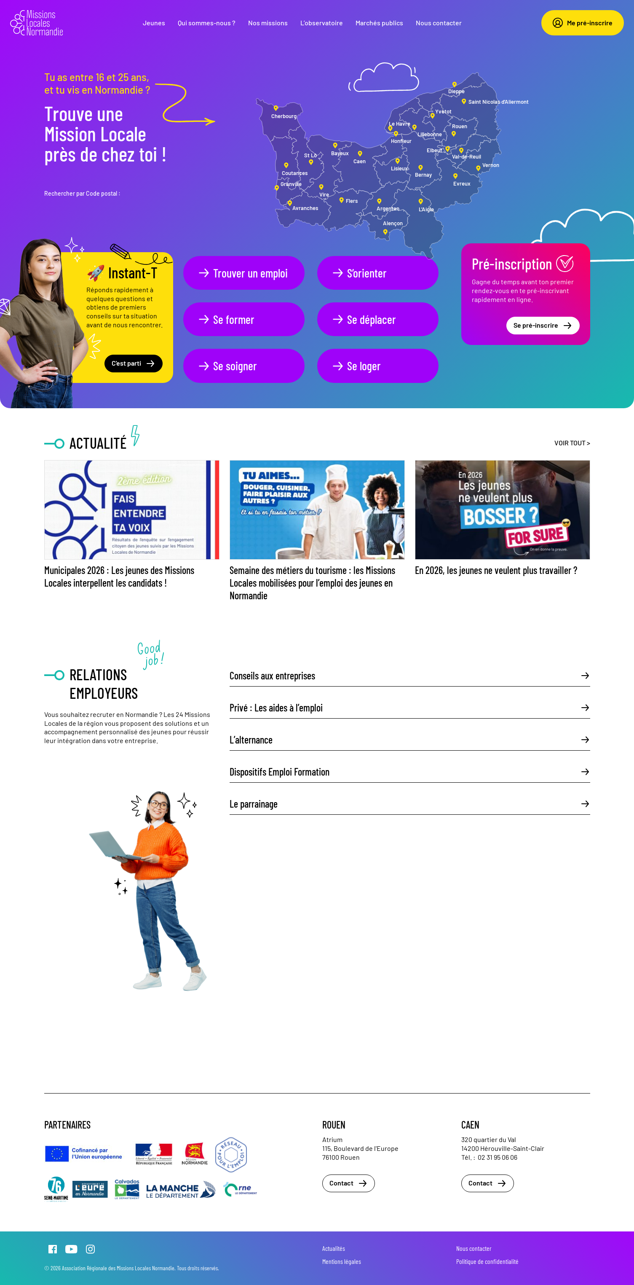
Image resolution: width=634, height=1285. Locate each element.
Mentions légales (341, 1261)
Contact (348, 1183)
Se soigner (227, 365)
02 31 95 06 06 (497, 1157)
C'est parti (133, 363)
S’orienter (359, 273)
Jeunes (154, 23)
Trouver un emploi (242, 273)
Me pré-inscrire (583, 23)
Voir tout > (572, 443)
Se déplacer (363, 319)
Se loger (356, 365)
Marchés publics (379, 23)
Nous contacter (439, 23)
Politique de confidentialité (487, 1261)
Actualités (333, 1248)
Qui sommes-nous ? (206, 23)
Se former (225, 319)
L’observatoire (321, 23)
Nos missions (268, 23)
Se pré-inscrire (543, 326)
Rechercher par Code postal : (82, 193)
